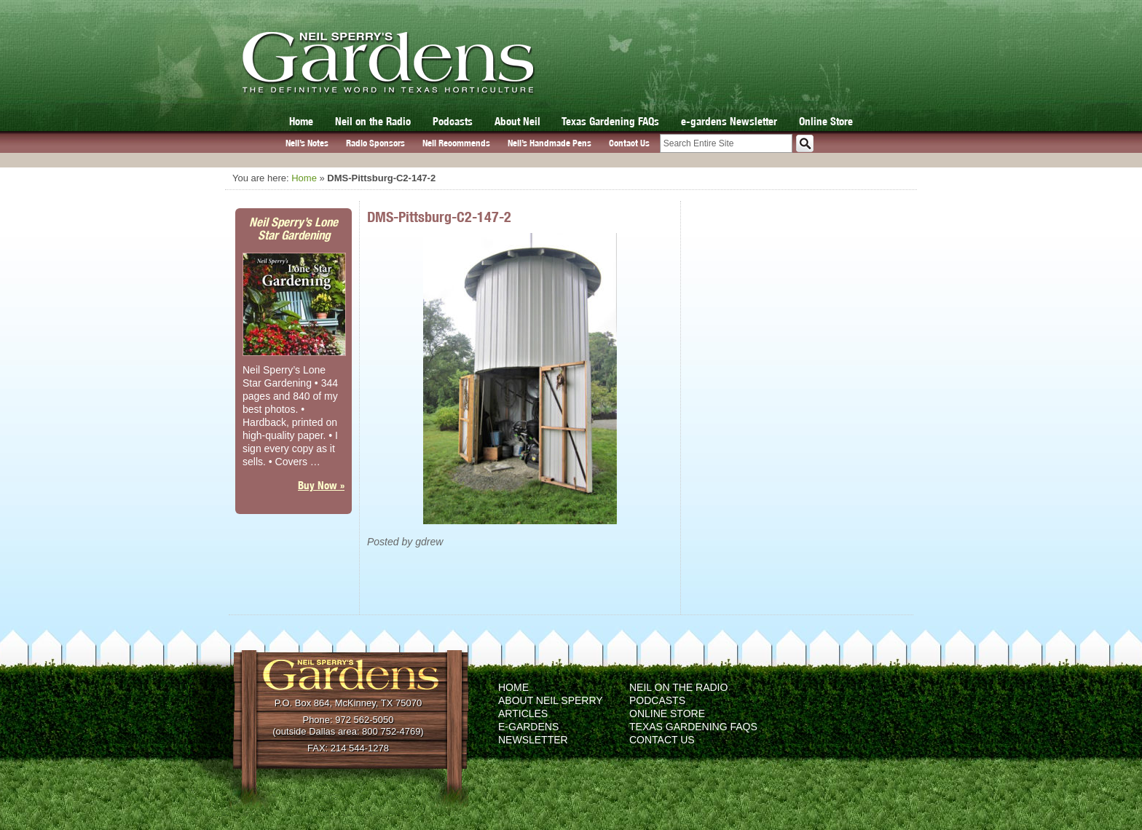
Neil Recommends (456, 143)
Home (301, 121)
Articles (523, 713)
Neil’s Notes (307, 143)
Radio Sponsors (375, 143)
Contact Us (629, 143)
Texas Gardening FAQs (610, 121)
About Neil (517, 121)
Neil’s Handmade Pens (549, 143)
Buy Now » (321, 485)
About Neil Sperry (550, 700)
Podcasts (453, 121)
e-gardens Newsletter (729, 121)
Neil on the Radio (373, 121)
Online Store (826, 121)
